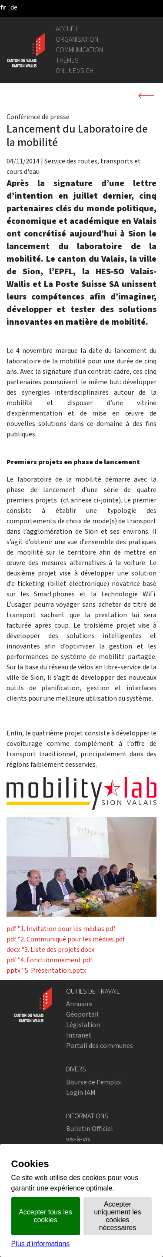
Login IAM (81, 1092)
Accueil (67, 28)
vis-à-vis (78, 1139)
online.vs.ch (74, 70)
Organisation (77, 39)
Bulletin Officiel (89, 1128)
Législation (83, 1024)
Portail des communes (99, 1045)
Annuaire (79, 1003)
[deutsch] (13, 7)
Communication (79, 49)
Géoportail (82, 1014)
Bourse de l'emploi (94, 1082)
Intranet (79, 1035)
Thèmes (67, 60)
